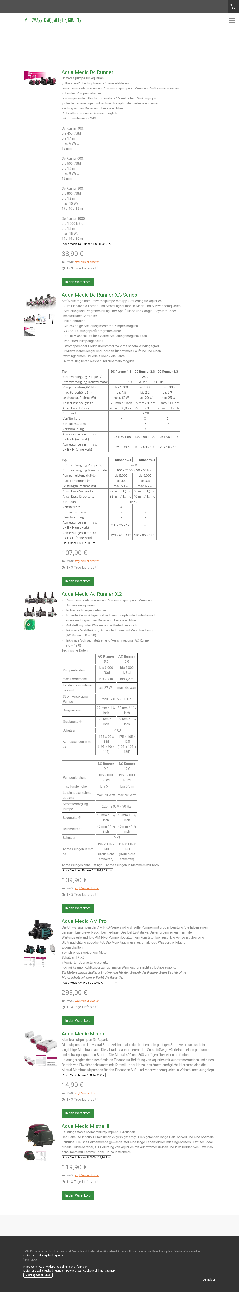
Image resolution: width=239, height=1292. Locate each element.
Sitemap (110, 1270)
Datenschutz (73, 1270)
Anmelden (209, 1279)
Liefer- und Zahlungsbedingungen (43, 1255)
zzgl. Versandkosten (87, 261)
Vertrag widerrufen (38, 1275)
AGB (41, 1266)
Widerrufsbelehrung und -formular (66, 1266)
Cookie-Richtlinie (93, 1270)
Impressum (30, 1266)
